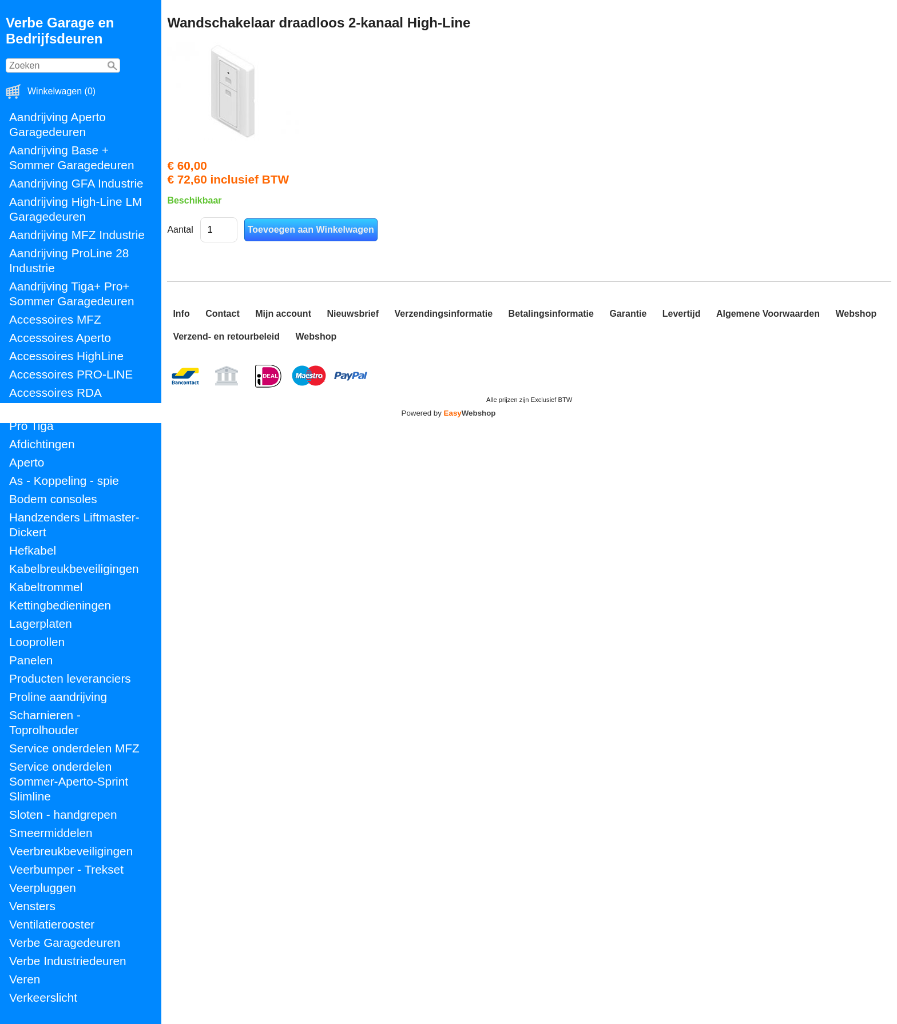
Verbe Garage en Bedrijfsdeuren (60, 30)
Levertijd (681, 313)
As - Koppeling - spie (64, 480)
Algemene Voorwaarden (768, 313)
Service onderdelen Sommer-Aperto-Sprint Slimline (68, 781)
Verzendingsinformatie (444, 313)
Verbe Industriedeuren (67, 960)
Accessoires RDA (55, 392)
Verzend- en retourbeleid (226, 336)
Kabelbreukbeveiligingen (74, 568)
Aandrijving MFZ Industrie (77, 234)
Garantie (627, 313)
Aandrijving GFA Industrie (76, 183)
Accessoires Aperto (60, 337)
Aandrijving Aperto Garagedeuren (57, 124)
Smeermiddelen (51, 832)
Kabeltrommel (45, 586)
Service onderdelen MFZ (74, 748)
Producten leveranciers (70, 678)
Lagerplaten (40, 623)
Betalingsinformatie (551, 313)
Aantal (180, 229)
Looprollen (37, 641)
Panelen (31, 660)
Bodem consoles (53, 498)
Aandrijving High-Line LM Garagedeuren (75, 209)
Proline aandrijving (58, 696)
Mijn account (283, 313)
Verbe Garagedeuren (64, 942)
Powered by (449, 413)
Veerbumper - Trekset (66, 869)
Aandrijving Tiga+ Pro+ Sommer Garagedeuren (71, 294)
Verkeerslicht (43, 997)
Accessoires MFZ (55, 319)
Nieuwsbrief (353, 313)
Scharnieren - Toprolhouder (45, 722)
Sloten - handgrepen (63, 814)
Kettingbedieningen (60, 605)
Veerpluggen (42, 887)
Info (181, 313)
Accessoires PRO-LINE (71, 374)
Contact (222, 313)
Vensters (32, 906)
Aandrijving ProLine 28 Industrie (69, 260)
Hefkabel (32, 550)
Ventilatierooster (51, 924)
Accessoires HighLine (66, 355)
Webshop (855, 313)
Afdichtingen (41, 444)
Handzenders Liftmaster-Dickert (74, 525)
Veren (24, 979)
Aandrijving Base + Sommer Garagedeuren (71, 158)
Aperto (26, 462)
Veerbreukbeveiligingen (71, 851)
